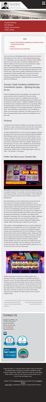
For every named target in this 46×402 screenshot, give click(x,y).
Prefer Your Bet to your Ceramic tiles (20, 48)
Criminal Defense (10, 23)
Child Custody (9, 30)
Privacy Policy (8, 384)
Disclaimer (39, 381)
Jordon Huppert (10, 355)
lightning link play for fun (33, 58)
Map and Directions (8, 328)
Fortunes (12, 46)
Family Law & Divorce (11, 27)
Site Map (23, 383)
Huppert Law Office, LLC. (20, 381)
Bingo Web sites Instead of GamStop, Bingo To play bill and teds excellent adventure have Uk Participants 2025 (32, 302)
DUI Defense (8, 25)
